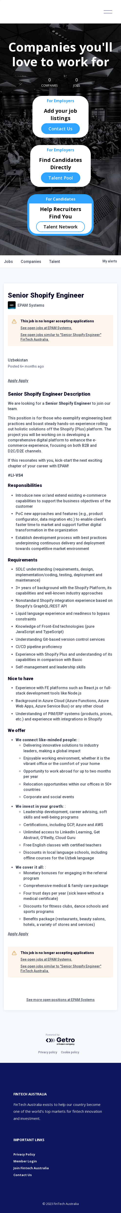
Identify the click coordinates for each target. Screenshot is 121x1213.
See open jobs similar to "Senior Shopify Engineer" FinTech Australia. (60, 337)
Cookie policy (70, 1052)
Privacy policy (47, 1052)
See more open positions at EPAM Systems (60, 1000)
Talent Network (60, 227)
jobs (8, 261)
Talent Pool (60, 178)
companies (31, 261)
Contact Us (60, 129)
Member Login (25, 1161)
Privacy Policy (24, 1154)
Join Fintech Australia (31, 1168)
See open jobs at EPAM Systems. (46, 328)
